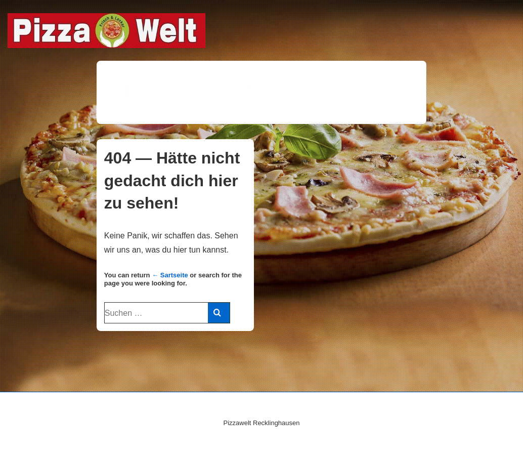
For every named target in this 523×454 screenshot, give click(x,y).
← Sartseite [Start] (170, 275)
